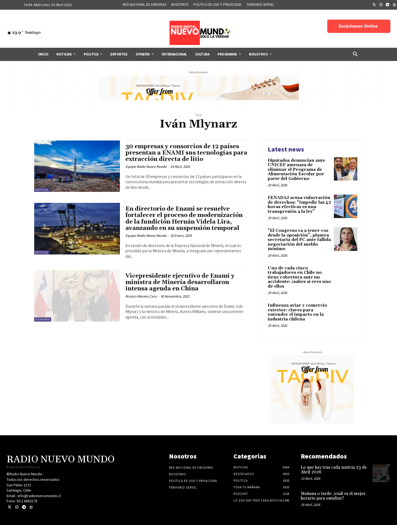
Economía (42, 319)
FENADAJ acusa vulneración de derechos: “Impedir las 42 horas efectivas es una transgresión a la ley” (299, 204)
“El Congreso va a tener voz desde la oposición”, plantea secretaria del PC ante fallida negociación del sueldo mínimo (299, 239)
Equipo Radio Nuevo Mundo (146, 166)
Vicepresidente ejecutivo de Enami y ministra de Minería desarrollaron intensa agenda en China (179, 282)
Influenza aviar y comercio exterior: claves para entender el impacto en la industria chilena (297, 312)
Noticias (41, 190)
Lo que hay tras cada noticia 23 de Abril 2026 (334, 470)
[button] (355, 54)
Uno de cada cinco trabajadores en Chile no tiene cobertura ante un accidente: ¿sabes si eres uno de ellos (299, 277)
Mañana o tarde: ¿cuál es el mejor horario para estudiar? (333, 496)
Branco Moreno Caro (141, 296)
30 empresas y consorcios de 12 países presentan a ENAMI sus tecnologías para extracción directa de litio (186, 153)
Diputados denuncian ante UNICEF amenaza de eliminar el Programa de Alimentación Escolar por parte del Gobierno (296, 169)
